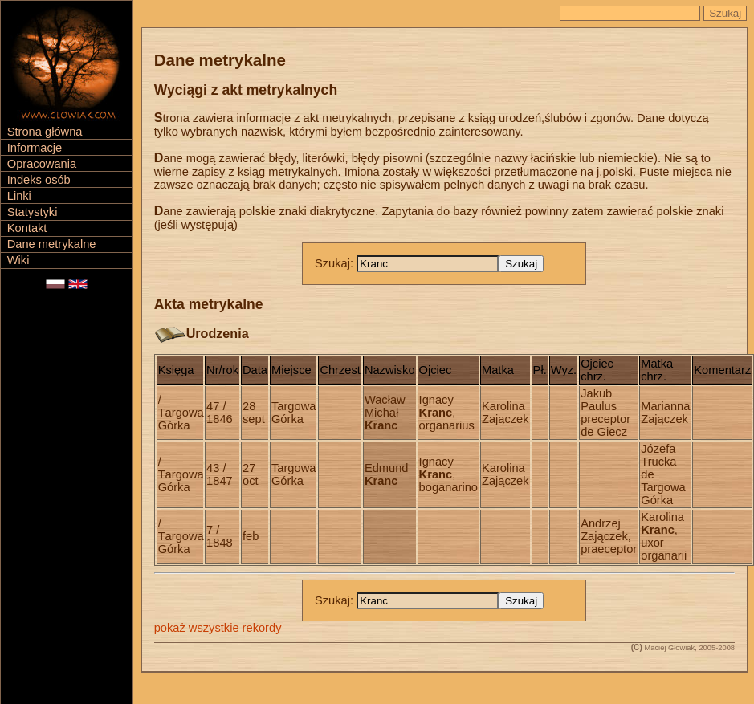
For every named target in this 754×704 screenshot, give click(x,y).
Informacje (34, 147)
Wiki (18, 260)
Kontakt (27, 228)
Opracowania (41, 163)
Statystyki (32, 212)
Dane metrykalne (51, 244)
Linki (19, 195)
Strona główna (45, 131)
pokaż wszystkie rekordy (218, 627)
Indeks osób (39, 179)
